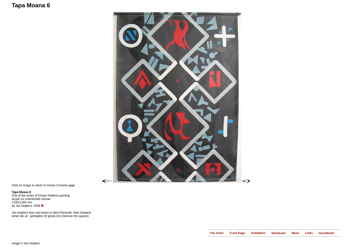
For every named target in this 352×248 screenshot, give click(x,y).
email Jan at (20, 216)
